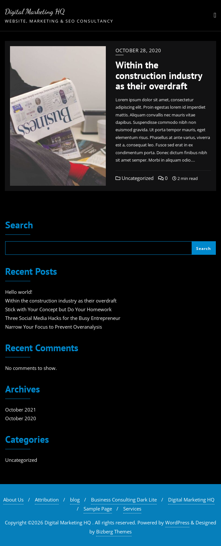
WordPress (177, 522)
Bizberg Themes (114, 531)
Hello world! (18, 292)
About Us (13, 499)
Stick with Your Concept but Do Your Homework (58, 309)
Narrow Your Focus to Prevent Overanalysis (53, 326)
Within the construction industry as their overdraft (159, 75)
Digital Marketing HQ (191, 499)
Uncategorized (135, 178)
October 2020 (20, 418)
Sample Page (98, 508)
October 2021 (20, 409)
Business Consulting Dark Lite (124, 499)
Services (132, 508)
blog (75, 499)
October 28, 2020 (138, 50)
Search (19, 225)
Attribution (47, 499)
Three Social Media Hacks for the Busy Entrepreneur (62, 318)
